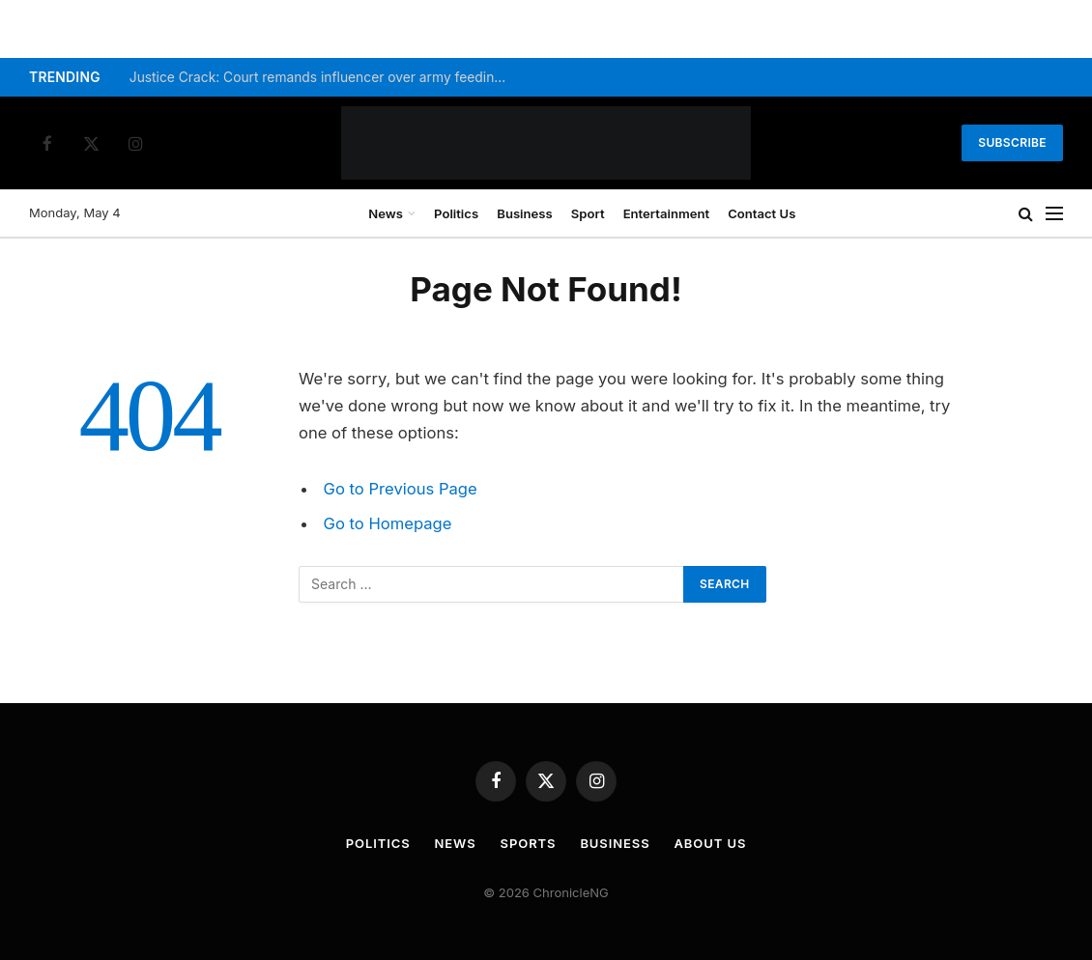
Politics (456, 213)
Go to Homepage (388, 523)
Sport (588, 213)
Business (524, 213)
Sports (529, 843)
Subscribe (1012, 142)
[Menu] (1054, 214)
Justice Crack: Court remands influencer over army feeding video (322, 77)
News (385, 213)
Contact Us (761, 213)
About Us (711, 843)
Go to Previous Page (400, 488)
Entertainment (666, 213)
